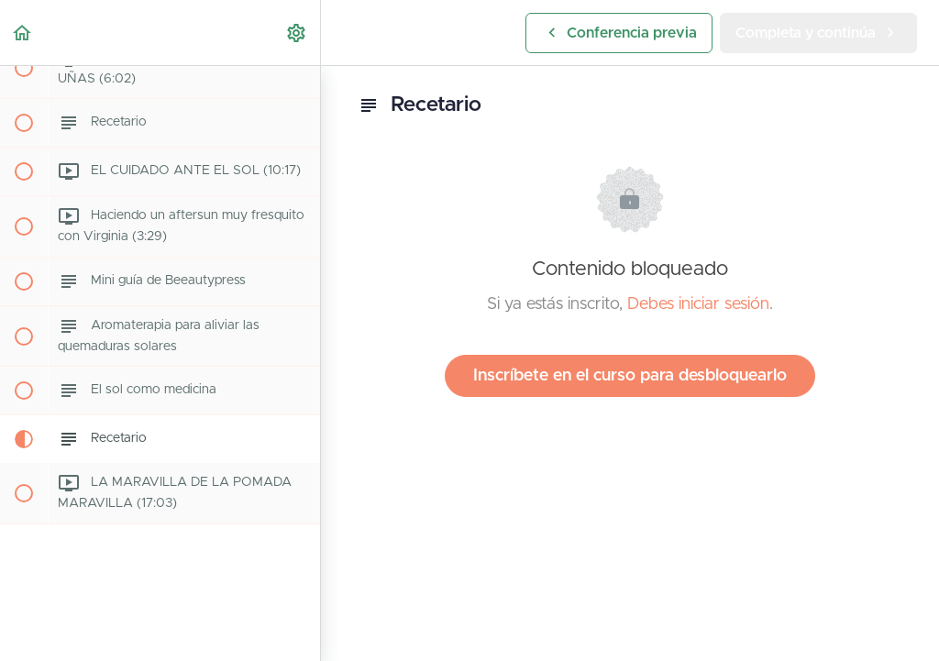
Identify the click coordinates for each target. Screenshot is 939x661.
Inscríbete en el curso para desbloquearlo (630, 376)
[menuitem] (297, 32)
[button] (23, 32)
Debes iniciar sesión (698, 304)
